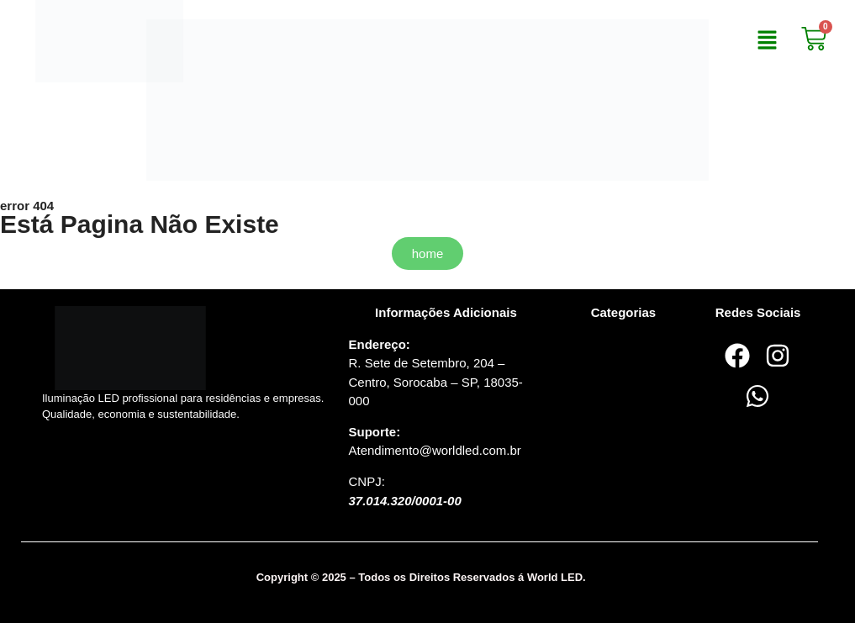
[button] (767, 41)
